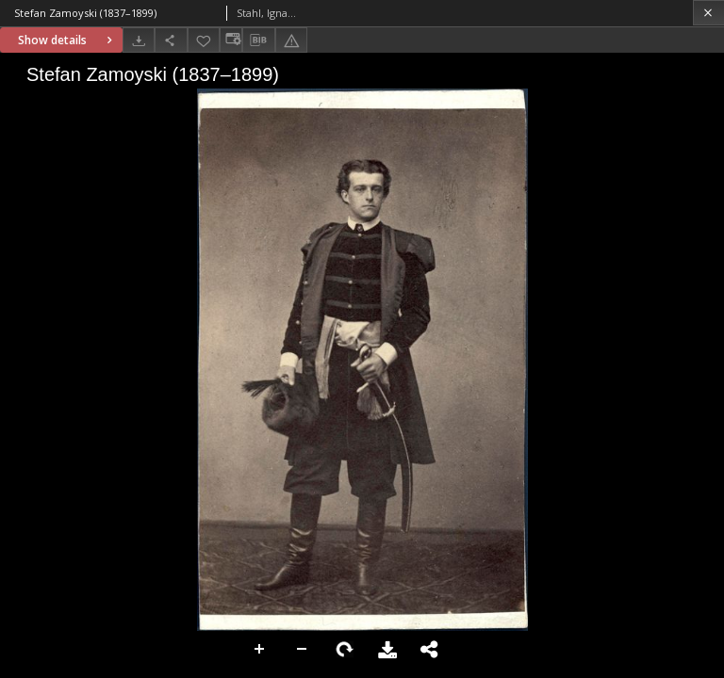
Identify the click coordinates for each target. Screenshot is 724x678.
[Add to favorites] (204, 40)
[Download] (139, 40)
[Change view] (231, 40)
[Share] (171, 40)
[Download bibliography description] (258, 40)
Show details (67, 40)
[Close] (708, 12)
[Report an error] (291, 40)
